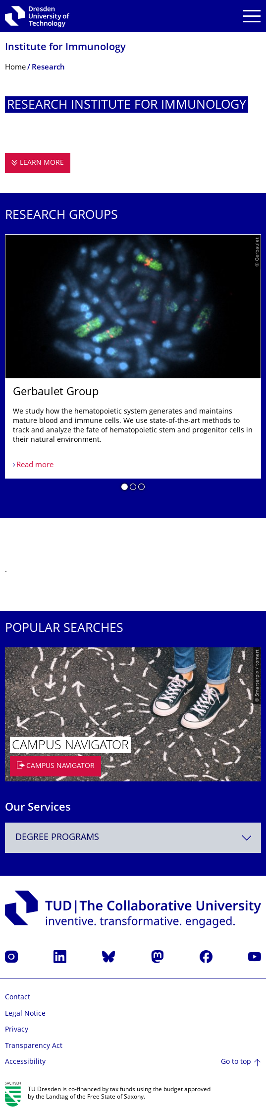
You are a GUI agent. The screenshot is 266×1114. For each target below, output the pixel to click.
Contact (17, 997)
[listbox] (133, 366)
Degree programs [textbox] (57, 838)
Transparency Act (33, 1046)
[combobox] (133, 838)
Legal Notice (25, 1014)
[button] (124, 488)
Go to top (236, 1062)
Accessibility (25, 1062)
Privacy (16, 1030)
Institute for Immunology (65, 48)
